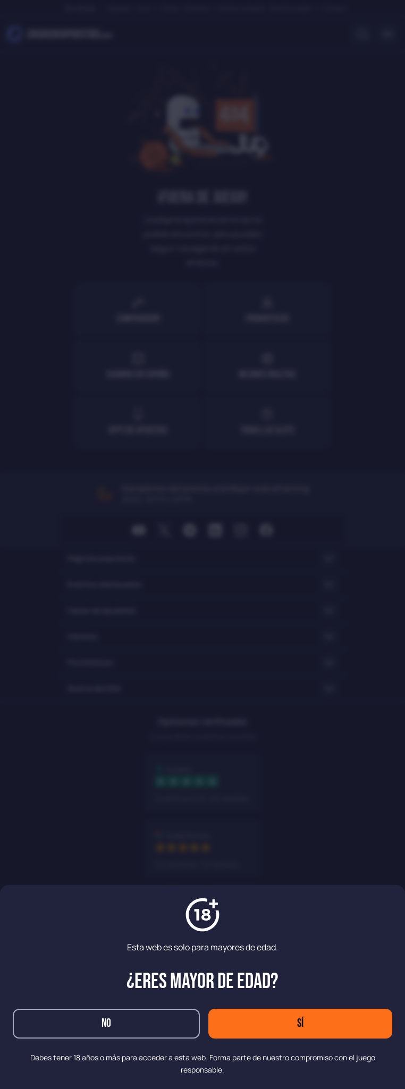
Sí (300, 1023)
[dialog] (202, 544)
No (106, 1023)
